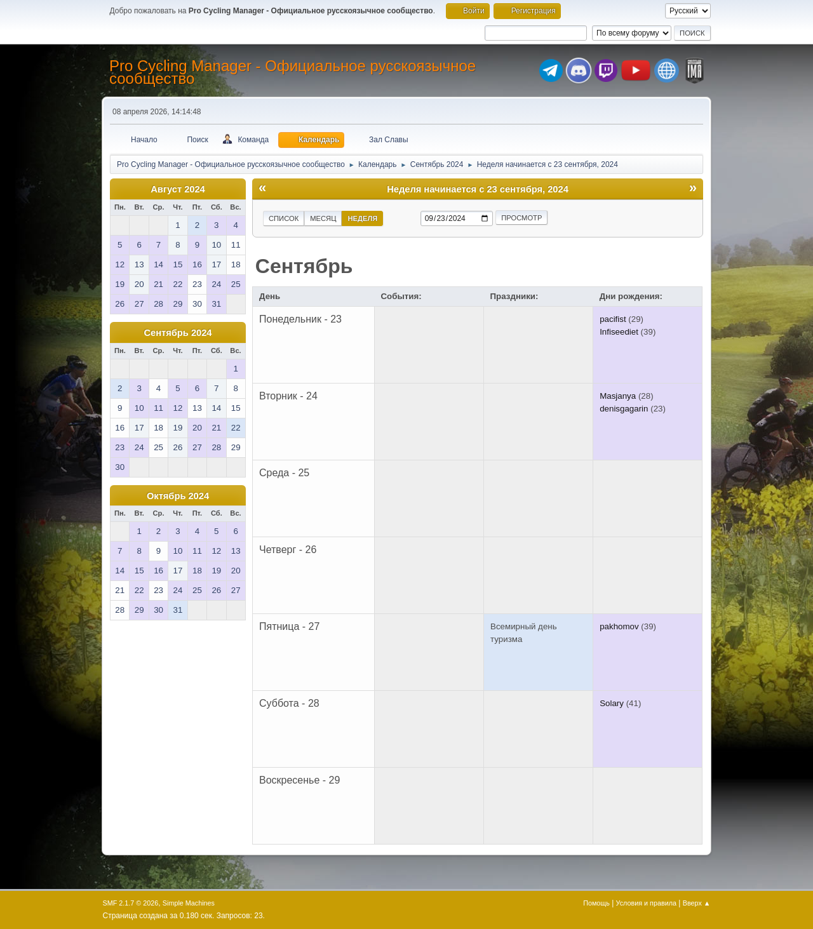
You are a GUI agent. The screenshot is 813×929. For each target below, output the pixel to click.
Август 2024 (178, 189)
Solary (612, 703)
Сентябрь (304, 266)
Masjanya (618, 396)
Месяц (323, 218)
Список (284, 218)
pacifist (613, 319)
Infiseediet (619, 332)
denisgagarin (624, 408)
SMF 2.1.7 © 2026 (131, 903)
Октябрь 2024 (178, 496)
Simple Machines (189, 903)
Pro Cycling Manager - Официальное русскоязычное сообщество (292, 72)
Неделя (362, 218)
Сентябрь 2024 (178, 333)
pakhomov (619, 626)
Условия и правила (646, 903)
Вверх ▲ (697, 903)
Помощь (596, 903)
